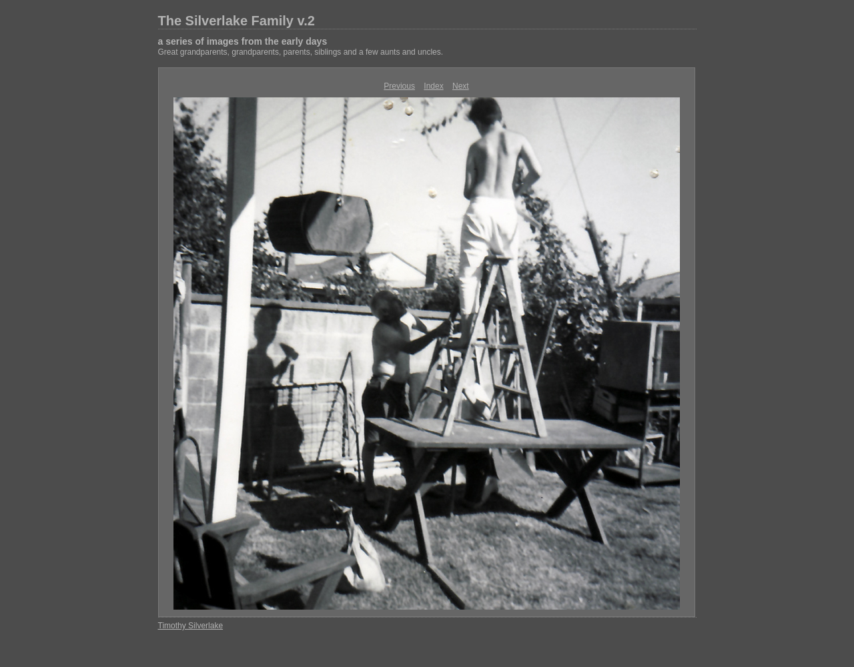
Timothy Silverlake (191, 625)
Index (433, 86)
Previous (399, 86)
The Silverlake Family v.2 (236, 20)
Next (460, 86)
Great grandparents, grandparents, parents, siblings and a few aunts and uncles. (301, 52)
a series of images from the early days (243, 41)
